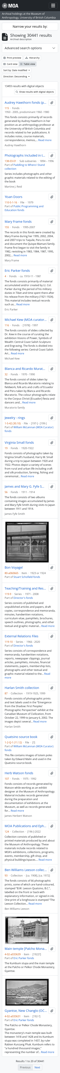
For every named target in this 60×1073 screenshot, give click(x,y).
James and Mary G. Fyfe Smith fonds (26, 486)
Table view (27, 64)
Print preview (12, 57)
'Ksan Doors (13, 197)
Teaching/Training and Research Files (26, 588)
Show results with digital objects (35, 91)
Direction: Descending (15, 76)
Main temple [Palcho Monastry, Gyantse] (26, 949)
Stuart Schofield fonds (26, 577)
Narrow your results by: (30, 26)
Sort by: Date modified (15, 70)
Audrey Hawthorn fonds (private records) (26, 102)
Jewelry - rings (15, 418)
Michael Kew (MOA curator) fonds (26, 320)
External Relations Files (21, 636)
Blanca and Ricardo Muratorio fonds (26, 369)
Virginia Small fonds (19, 442)
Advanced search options (23, 48)
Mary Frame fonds (18, 222)
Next (37, 1067)
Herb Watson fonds (19, 773)
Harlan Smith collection (22, 688)
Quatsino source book (21, 737)
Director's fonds (23, 598)
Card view (10, 64)
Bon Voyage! (14, 567)
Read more (45, 140)
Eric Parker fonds (17, 271)
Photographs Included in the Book (26, 155)
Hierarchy (32, 57)
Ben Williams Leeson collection (26, 870)
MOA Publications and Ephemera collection (26, 826)
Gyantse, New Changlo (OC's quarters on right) (26, 1011)
